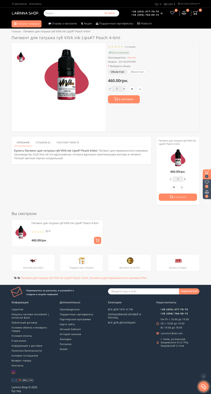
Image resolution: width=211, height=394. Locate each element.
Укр (18, 391)
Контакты (35, 4)
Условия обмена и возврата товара (29, 329)
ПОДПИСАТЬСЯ (189, 291)
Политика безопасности (27, 350)
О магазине (19, 4)
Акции (86, 23)
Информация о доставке (27, 345)
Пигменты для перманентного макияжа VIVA (118, 278)
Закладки (66, 339)
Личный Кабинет (70, 329)
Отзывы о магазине (62, 23)
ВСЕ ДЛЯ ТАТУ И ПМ (120, 309)
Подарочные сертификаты (114, 23)
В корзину (123, 99)
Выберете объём (120, 66)
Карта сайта (67, 324)
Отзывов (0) (43, 142)
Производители (70, 309)
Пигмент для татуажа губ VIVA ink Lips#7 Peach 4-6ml (64, 223)
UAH (169, 4)
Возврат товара (21, 360)
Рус (158, 4)
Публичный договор (24, 322)
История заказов (70, 334)
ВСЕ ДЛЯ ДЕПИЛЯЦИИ (122, 322)
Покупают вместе (68, 142)
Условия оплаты (22, 335)
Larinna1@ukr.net (172, 333)
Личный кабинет (188, 3)
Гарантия (17, 309)
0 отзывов (130, 46)
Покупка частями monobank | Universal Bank (30, 316)
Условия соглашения (25, 355)
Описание (23, 142)
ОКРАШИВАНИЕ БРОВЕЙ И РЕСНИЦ (124, 316)
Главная (16, 31)
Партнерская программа (75, 319)
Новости (144, 23)
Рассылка (66, 344)
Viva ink (131, 57)
